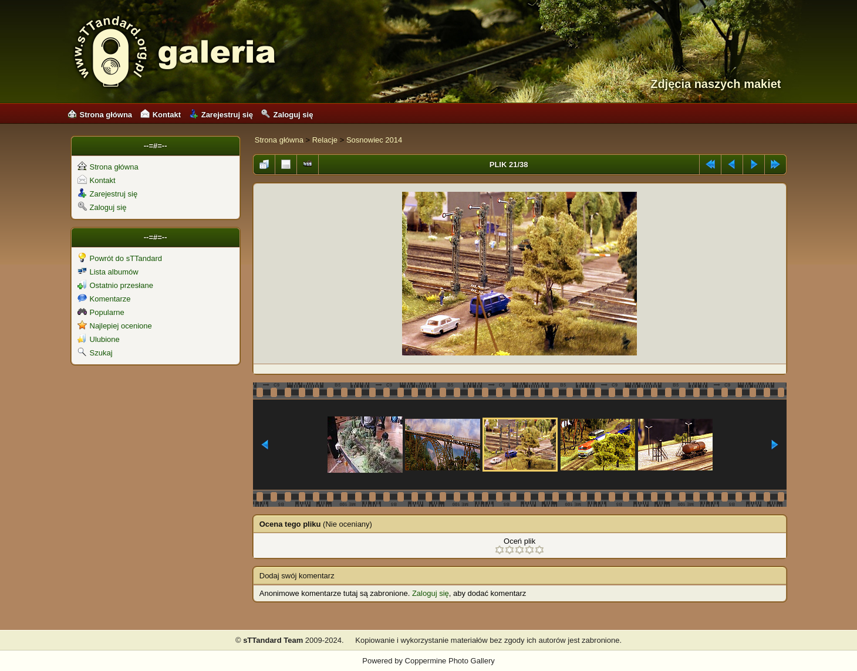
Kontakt (160, 114)
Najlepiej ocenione (114, 325)
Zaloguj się (287, 114)
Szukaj (95, 352)
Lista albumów (108, 271)
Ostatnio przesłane (115, 285)
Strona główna (100, 114)
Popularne (100, 312)
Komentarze (104, 298)
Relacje (325, 139)
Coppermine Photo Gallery (450, 660)
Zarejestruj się (221, 114)
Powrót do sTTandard (120, 258)
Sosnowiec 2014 (374, 139)
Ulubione (98, 339)
